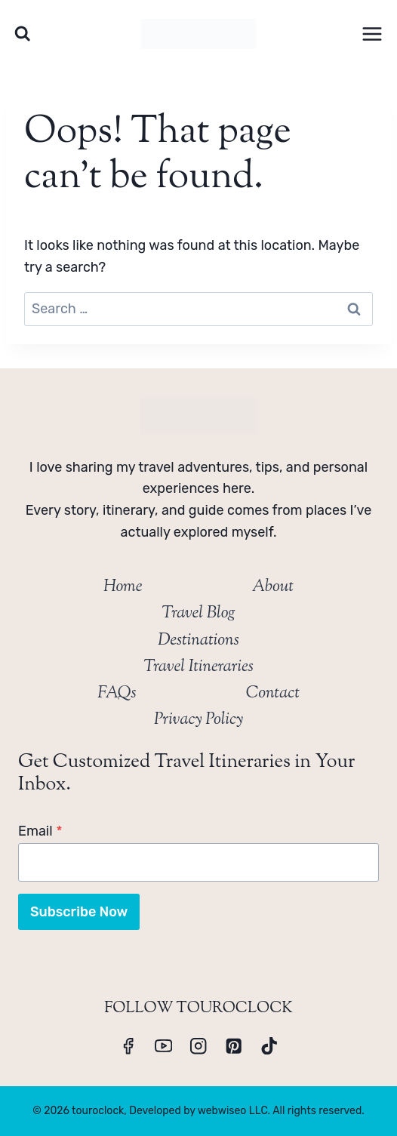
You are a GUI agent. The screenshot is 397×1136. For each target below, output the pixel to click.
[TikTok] (269, 1046)
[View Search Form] (22, 33)
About (273, 587)
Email (40, 831)
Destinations (198, 641)
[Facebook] (128, 1046)
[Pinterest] (233, 1046)
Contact (273, 694)
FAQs (116, 694)
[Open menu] (371, 33)
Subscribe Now (79, 912)
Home (123, 587)
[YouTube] (163, 1046)
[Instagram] (199, 1046)
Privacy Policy (198, 720)
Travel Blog (198, 614)
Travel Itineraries (198, 667)
